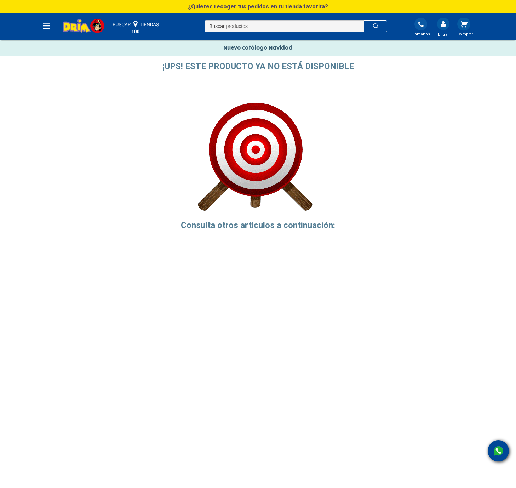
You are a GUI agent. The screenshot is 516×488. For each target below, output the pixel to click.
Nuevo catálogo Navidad (258, 48)
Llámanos (421, 34)
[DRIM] (83, 26)
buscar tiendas (136, 27)
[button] (258, 6)
